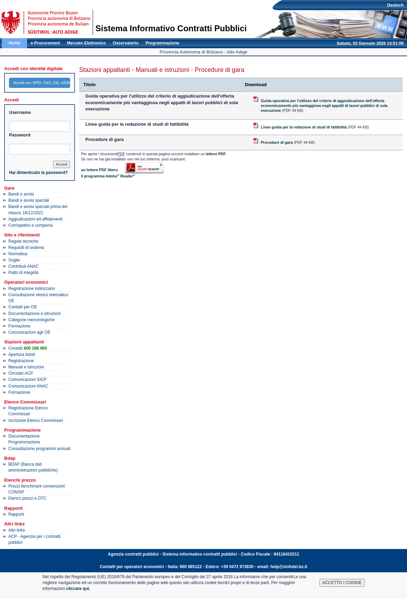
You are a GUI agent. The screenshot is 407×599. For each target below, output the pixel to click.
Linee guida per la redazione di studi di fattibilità (304, 127)
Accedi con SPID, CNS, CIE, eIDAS (42, 83)
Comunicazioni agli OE (29, 332)
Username (20, 112)
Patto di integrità (23, 272)
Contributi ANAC (23, 266)
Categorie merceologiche (31, 319)
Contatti (27, 348)
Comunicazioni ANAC (28, 386)
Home (14, 43)
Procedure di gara (277, 142)
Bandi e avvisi (21, 194)
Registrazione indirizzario (31, 288)
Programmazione (162, 43)
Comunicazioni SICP (27, 379)
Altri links (16, 530)
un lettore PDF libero (99, 170)
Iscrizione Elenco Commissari (35, 420)
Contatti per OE (22, 307)
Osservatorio (125, 43)
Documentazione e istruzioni (34, 313)
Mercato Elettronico (86, 43)
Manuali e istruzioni (26, 367)
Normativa (17, 253)
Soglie (14, 260)
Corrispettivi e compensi (30, 225)
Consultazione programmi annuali (39, 448)
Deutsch (395, 5)
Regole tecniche (23, 241)
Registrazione (21, 360)
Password (19, 135)
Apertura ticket (21, 354)
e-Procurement (45, 43)
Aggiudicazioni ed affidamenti (35, 219)
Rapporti (16, 514)
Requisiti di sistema (26, 247)
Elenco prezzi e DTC (27, 498)
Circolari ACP (20, 373)
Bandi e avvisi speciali (28, 200)
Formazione (19, 326)
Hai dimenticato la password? (38, 172)
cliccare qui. (78, 588)
